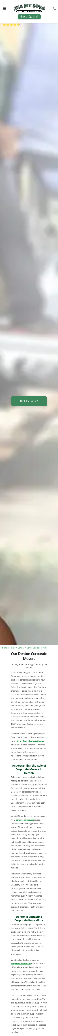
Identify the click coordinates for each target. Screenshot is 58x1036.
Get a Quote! (29, 16)
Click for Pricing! (29, 401)
